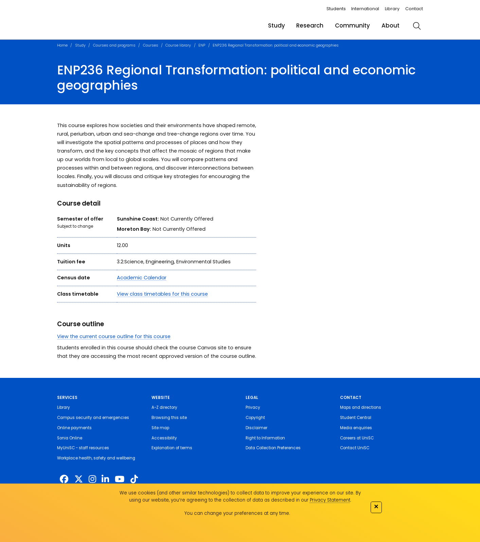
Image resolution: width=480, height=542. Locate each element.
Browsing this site (169, 417)
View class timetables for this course (162, 294)
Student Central (355, 417)
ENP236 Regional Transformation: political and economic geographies (276, 45)
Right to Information (265, 438)
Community (352, 25)
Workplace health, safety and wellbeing (96, 458)
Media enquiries (356, 428)
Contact (414, 9)
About (390, 25)
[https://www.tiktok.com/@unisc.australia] (134, 479)
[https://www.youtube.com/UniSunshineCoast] (119, 479)
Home (62, 45)
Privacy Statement (330, 500)
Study (276, 25)
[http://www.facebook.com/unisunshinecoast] (64, 479)
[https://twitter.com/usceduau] (78, 479)
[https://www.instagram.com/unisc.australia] (92, 479)
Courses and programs (114, 45)
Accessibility (164, 438)
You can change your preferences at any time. (237, 513)
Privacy (253, 407)
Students (336, 9)
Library (392, 9)
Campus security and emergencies (93, 417)
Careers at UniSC (357, 438)
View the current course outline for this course (114, 336)
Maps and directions (360, 407)
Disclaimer (256, 428)
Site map (160, 428)
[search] (417, 26)
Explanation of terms (172, 448)
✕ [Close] (376, 506)
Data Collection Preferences (273, 448)
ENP (201, 45)
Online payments (74, 428)
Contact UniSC (354, 448)
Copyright (255, 417)
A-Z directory (164, 407)
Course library (178, 45)
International (365, 9)
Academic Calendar (141, 277)
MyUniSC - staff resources (83, 448)
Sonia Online (69, 438)
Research (309, 25)
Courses (150, 45)
